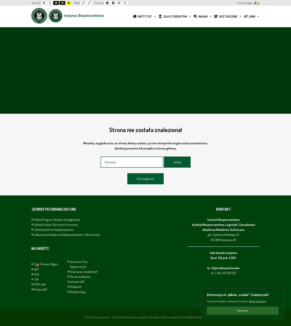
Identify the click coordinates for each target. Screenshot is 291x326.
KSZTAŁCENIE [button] (230, 16)
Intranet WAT (77, 282)
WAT (36, 269)
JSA (36, 279)
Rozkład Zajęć (78, 292)
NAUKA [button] (205, 16)
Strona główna (145, 179)
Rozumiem (242, 310)
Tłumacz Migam (46, 264)
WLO (36, 274)
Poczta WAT (40, 289)
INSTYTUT (147, 16)
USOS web (39, 284)
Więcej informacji (257, 301)
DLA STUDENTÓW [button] (178, 16)
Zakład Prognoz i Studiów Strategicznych (57, 220)
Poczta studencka (80, 277)
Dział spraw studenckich (84, 272)
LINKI (254, 16)
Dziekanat (75, 287)
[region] (243, 304)
